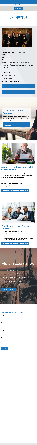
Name (2, 315)
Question (3, 337)
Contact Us (18, 86)
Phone (2, 330)
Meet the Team (18, 92)
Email (2, 322)
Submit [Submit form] (4, 348)
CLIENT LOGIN (18, 8)
